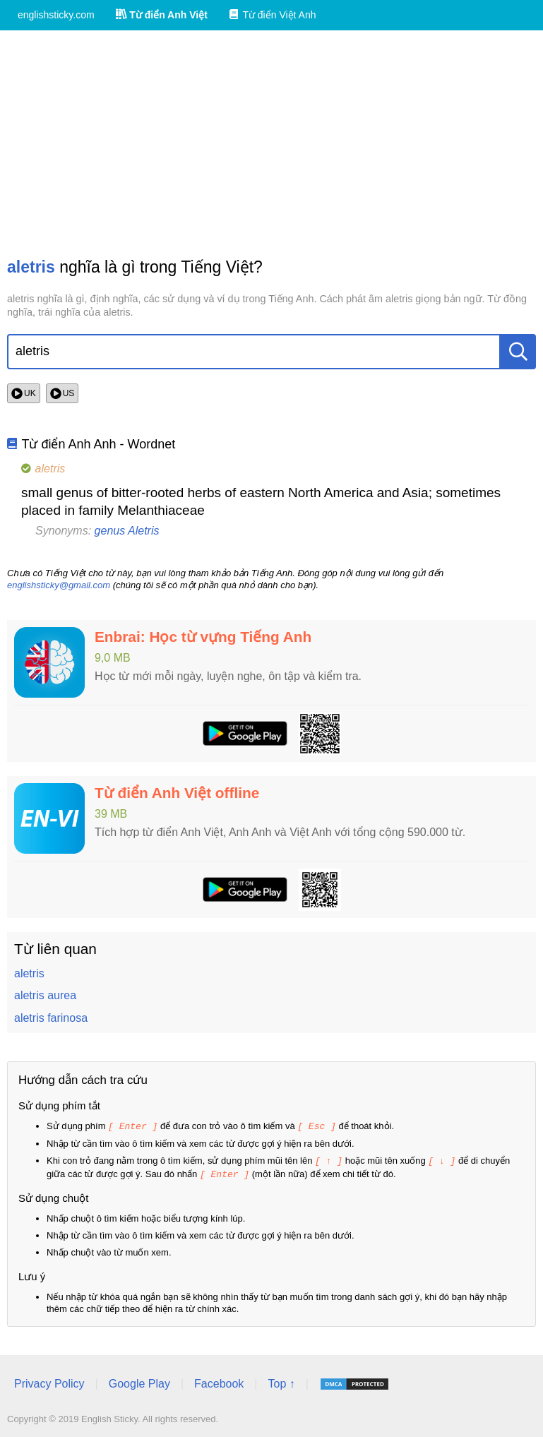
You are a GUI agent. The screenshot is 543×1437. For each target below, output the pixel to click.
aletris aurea (45, 995)
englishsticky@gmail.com (58, 585)
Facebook (219, 1382)
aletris (29, 973)
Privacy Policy (49, 1382)
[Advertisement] (271, 143)
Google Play (139, 1382)
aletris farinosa (51, 1018)
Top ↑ (281, 1382)
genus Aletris (127, 531)
